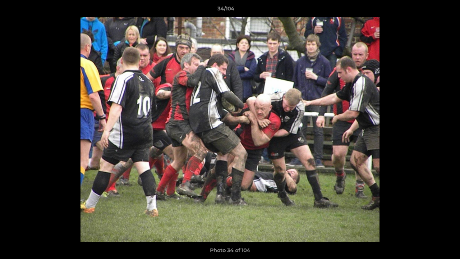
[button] (430, 10)
